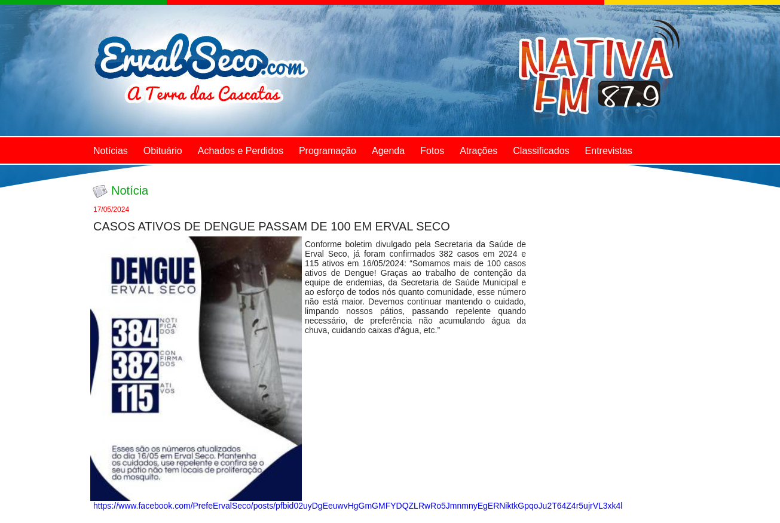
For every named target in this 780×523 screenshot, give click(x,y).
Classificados (541, 151)
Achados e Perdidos (240, 151)
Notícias (110, 151)
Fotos (432, 151)
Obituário (162, 151)
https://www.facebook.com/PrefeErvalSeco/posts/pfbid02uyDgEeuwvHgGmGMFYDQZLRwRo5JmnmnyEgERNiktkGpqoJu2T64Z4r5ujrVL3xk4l (357, 505)
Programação (327, 151)
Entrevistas (608, 151)
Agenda (388, 151)
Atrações (478, 151)
